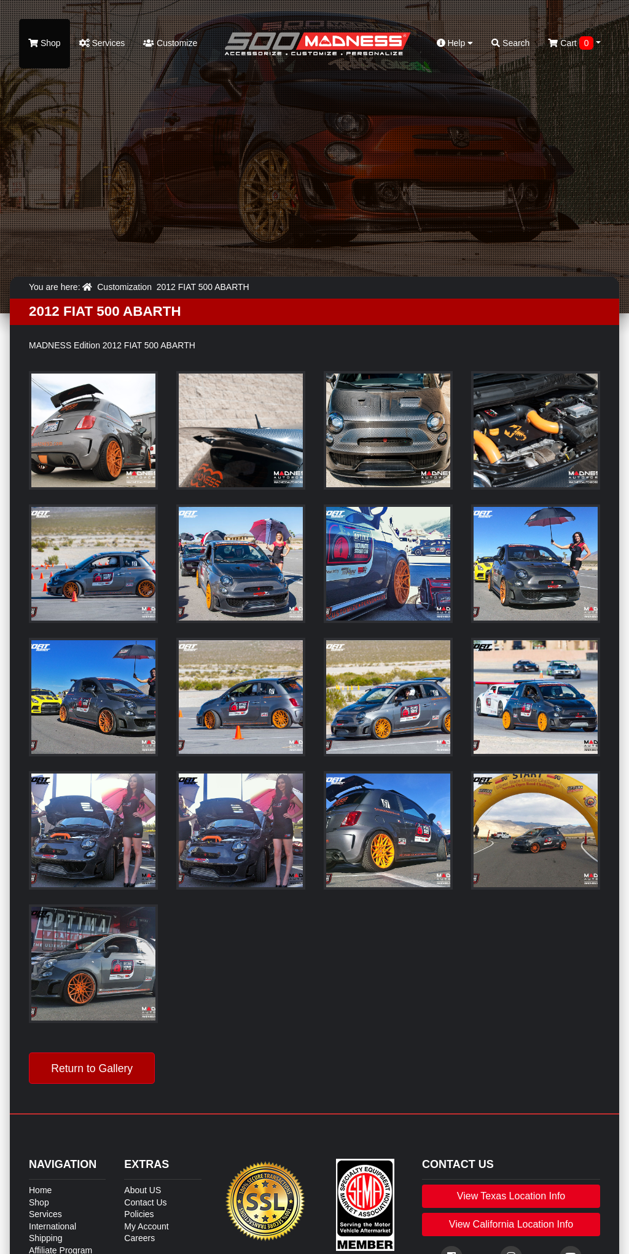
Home (40, 1190)
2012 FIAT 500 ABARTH (203, 287)
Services (102, 43)
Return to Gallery (92, 1068)
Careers (139, 1238)
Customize (170, 43)
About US (142, 1190)
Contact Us (145, 1202)
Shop (44, 43)
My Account (146, 1226)
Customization (124, 287)
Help (455, 43)
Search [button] (510, 43)
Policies (139, 1214)
